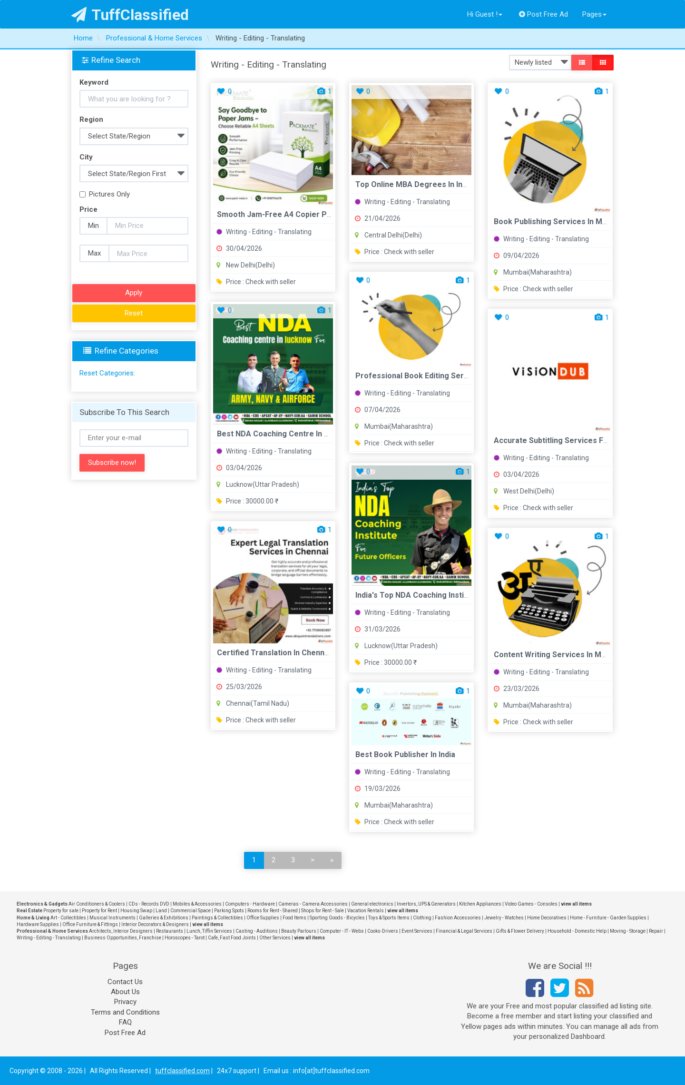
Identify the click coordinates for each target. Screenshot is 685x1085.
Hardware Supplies (38, 924)
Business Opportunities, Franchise (122, 937)
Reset (134, 313)
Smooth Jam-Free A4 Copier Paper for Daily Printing (312, 214)
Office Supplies (262, 917)
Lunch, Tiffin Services (209, 931)
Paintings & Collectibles (217, 917)
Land (161, 910)
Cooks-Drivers (382, 931)
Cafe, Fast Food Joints (232, 937)
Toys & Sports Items (389, 917)
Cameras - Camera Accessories (313, 904)
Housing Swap (136, 910)
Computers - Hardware (250, 904)
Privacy (125, 1001)
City (86, 157)
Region (91, 119)
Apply (133, 292)
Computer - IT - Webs (342, 931)
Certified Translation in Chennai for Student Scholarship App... (328, 652)
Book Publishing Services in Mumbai (559, 221)
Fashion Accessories (458, 917)
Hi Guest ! (484, 14)
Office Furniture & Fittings (90, 924)
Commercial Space (190, 910)
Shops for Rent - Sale (322, 910)
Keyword (93, 82)
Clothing (422, 917)
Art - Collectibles (68, 917)
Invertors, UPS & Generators (426, 904)
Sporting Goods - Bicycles (337, 917)
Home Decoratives (547, 917)
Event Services (416, 931)
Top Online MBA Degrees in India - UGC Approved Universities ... (470, 184)
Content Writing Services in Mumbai (558, 654)
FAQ (125, 1022)
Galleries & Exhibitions (163, 917)
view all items (576, 904)
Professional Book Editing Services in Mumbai (438, 375)
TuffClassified (130, 15)
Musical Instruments (112, 917)
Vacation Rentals (365, 910)
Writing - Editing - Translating (264, 232)
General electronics (372, 904)
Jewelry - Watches (504, 917)
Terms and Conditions (125, 1012)
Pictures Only (104, 194)
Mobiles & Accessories (197, 904)
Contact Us (125, 981)
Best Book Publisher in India (405, 754)
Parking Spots (229, 910)
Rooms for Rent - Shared (272, 910)
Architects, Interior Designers (121, 931)
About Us (125, 991)
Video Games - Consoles (531, 904)
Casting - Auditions (256, 931)
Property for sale (60, 910)
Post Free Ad (543, 14)
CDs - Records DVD (148, 904)
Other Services (275, 937)
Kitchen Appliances (480, 904)
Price (88, 209)
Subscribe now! (112, 462)
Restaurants (169, 931)
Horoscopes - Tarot (185, 937)
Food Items (294, 917)
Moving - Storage (628, 931)
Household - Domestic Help (577, 931)
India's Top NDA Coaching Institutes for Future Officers (454, 595)
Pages (594, 14)
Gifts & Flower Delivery (520, 931)
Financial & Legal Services (464, 931)
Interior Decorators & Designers (155, 924)
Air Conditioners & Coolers (96, 904)
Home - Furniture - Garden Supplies (608, 917)
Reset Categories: (107, 373)
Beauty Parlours (298, 931)
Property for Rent (99, 910)
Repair (656, 931)
